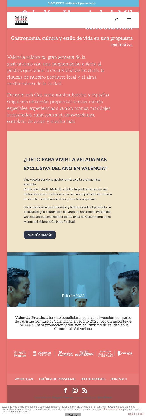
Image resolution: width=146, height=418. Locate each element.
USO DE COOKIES (93, 379)
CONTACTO (119, 379)
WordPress (104, 397)
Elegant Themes (62, 397)
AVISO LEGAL (24, 379)
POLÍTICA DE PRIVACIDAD (57, 379)
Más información (39, 234)
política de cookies (112, 409)
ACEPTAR (73, 414)
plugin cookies (136, 413)
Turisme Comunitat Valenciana (46, 321)
